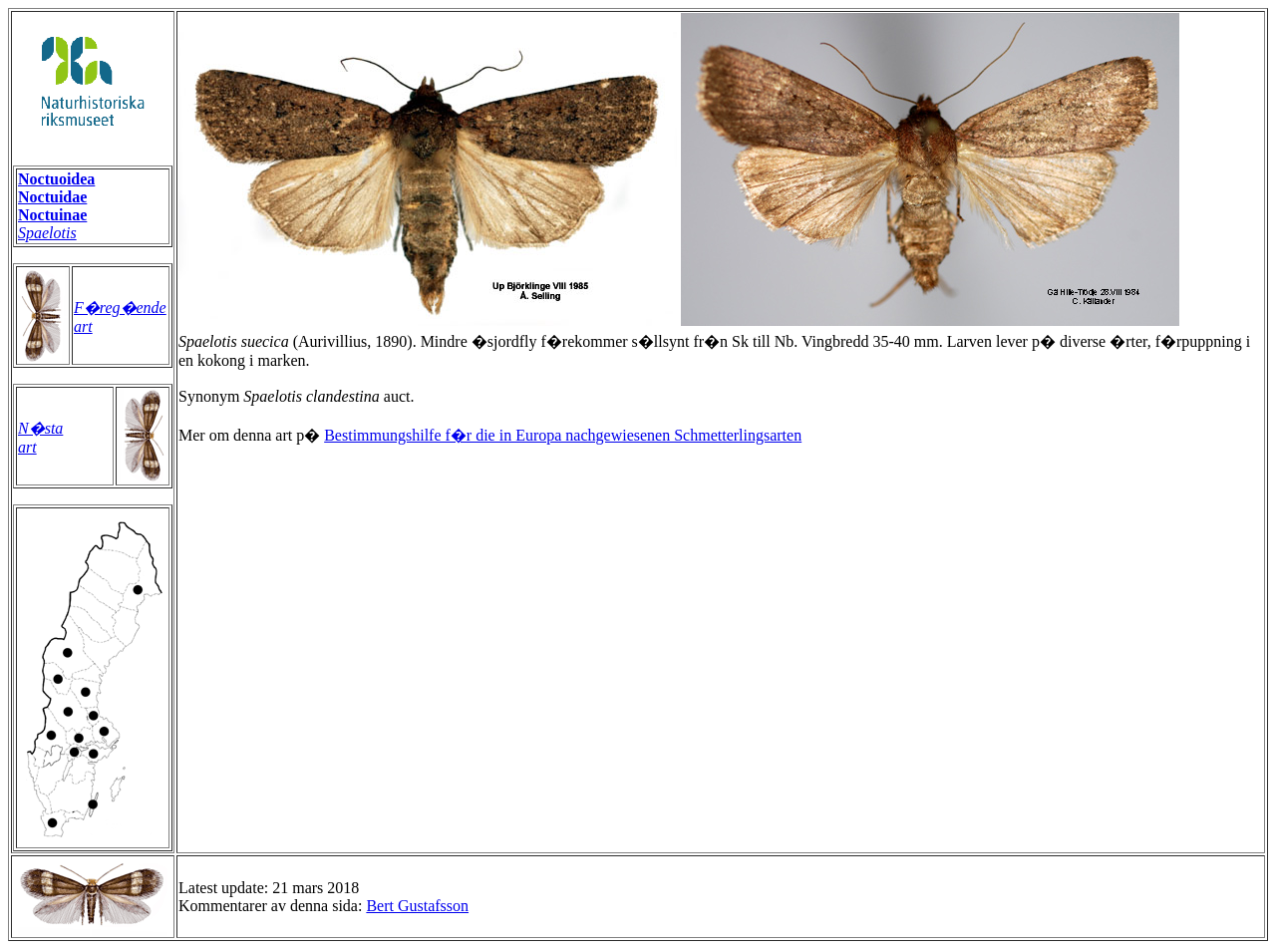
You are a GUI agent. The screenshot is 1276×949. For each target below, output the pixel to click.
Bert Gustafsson (417, 905)
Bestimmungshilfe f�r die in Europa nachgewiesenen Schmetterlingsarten (562, 435)
